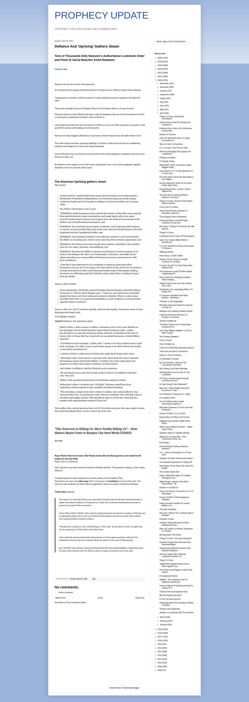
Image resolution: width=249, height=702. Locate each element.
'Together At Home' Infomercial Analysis (176, 458)
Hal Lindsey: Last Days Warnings (173, 368)
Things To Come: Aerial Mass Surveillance (171, 117)
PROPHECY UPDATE (101, 15)
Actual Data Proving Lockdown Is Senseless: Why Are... (173, 212)
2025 (160, 62)
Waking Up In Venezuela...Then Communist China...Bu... (172, 438)
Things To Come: (166, 232)
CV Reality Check (166, 161)
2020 (160, 80)
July (162, 102)
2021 (160, 76)
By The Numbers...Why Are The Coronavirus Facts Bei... (172, 364)
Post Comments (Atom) (76, 602)
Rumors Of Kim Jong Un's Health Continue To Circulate (173, 260)
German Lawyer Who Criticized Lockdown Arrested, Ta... (172, 555)
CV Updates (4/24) (167, 398)
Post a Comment (66, 592)
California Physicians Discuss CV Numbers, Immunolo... (173, 316)
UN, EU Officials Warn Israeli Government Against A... (171, 402)
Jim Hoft (59, 441)
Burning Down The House (170, 535)
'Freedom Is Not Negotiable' (171, 301)
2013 (160, 652)
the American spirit (82, 321)
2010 (160, 663)
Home (100, 598)
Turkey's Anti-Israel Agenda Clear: (173, 592)
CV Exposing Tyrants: (168, 576)
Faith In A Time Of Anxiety (170, 355)
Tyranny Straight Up (167, 321)
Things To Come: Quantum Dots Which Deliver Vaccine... (175, 202)
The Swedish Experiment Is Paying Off (175, 462)
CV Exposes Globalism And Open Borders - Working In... (173, 296)
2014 (160, 648)
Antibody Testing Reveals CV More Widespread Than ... (174, 524)
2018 (160, 633)
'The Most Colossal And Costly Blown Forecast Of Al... (175, 325)
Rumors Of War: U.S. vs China (172, 413)
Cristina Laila (61, 69)
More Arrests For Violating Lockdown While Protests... (175, 278)
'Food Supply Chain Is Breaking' (172, 217)
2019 (160, 629)
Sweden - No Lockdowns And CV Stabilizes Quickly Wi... (173, 581)
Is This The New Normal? (170, 599)
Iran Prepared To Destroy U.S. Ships (174, 394)
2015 (160, 644)
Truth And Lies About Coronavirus (173, 351)
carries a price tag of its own (96, 411)
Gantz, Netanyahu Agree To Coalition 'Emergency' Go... (175, 476)
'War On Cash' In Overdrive (171, 144)
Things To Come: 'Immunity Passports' (175, 538)
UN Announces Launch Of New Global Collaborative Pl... (175, 272)
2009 (160, 666)
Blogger (136, 688)
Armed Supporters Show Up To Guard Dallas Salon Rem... (175, 184)
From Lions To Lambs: (168, 207)
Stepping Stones (166, 252)
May (162, 109)
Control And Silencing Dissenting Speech (176, 348)
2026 (160, 58)
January (163, 624)
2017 (160, 637)
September (165, 94)
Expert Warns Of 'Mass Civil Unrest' (174, 417)
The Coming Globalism (169, 337)
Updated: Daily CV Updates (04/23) (174, 433)
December (164, 83)
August (163, 98)
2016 (160, 640)
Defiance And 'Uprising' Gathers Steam (175, 311)
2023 (160, 69)
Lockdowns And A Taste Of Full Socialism (176, 236)
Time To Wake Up (166, 344)
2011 (160, 659)
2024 (160, 65)
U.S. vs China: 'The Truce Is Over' (173, 148)
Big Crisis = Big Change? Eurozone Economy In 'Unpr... (174, 389)
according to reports (131, 164)
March (163, 617)
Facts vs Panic (165, 340)
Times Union (60, 492)
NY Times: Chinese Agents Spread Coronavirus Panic (174, 379)
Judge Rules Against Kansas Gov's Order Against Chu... (174, 565)
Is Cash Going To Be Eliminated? (173, 384)
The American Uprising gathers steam (80, 181)
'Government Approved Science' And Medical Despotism (174, 549)
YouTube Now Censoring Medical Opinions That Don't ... (173, 196)
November (164, 87)
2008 (160, 670)
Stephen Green (66, 316)
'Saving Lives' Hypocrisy (169, 609)
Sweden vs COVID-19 (168, 487)
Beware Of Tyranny (167, 134)
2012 (160, 655)
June (162, 106)
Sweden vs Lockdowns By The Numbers (176, 612)
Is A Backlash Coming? (169, 359)
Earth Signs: (164, 443)
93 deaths (112, 481)
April (162, 113)
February (164, 621)
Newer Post (60, 598)
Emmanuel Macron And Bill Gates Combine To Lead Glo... (173, 221)
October (163, 91)
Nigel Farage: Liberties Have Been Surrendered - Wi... (173, 482)
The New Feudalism (167, 509)
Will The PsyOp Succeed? (170, 595)
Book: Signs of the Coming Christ (171, 41)
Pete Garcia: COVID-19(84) (171, 256)
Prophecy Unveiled (167, 158)
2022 (160, 73)
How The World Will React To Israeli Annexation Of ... (174, 139)
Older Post (139, 598)
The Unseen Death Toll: (169, 472)
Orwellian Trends (166, 519)
